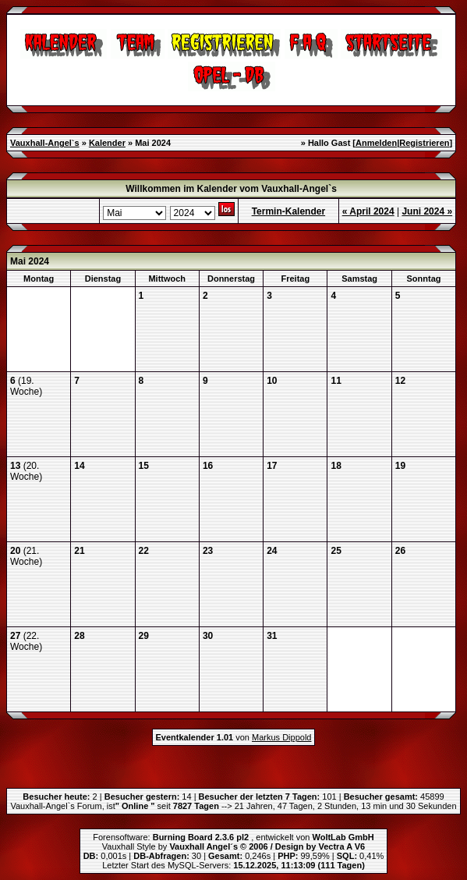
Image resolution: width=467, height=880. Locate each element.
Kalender (107, 142)
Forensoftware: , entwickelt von (233, 837)
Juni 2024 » (427, 211)
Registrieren (424, 142)
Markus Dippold (281, 737)
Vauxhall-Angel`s (45, 142)
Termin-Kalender (288, 211)
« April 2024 (368, 211)
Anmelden (376, 142)
